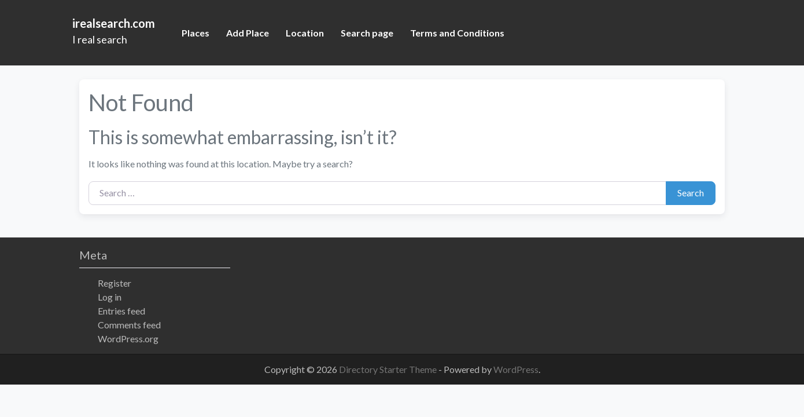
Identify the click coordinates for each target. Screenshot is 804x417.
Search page (367, 32)
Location (305, 32)
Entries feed (121, 310)
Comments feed (129, 324)
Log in (109, 296)
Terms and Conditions (457, 32)
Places (195, 32)
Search (690, 192)
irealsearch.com (113, 23)
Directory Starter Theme (388, 369)
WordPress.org (128, 338)
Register (114, 282)
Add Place (247, 32)
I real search (99, 39)
